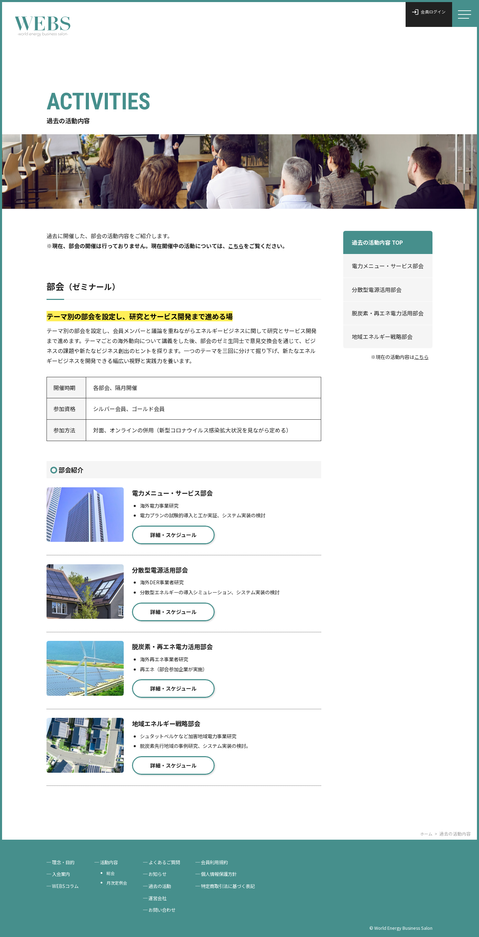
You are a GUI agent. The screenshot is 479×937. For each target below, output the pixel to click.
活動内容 (112, 858)
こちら (421, 356)
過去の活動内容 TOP (377, 242)
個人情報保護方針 (227, 871)
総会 (113, 870)
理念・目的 (64, 858)
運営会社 (162, 897)
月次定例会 (120, 880)
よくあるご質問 (169, 858)
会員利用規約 (222, 858)
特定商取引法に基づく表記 (237, 884)
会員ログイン (423, 14)
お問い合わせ (167, 910)
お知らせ (162, 871)
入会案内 (62, 871)
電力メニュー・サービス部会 (388, 266)
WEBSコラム (66, 884)
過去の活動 (165, 884)
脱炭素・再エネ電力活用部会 (388, 313)
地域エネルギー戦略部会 (382, 336)
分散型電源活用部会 (376, 289)
